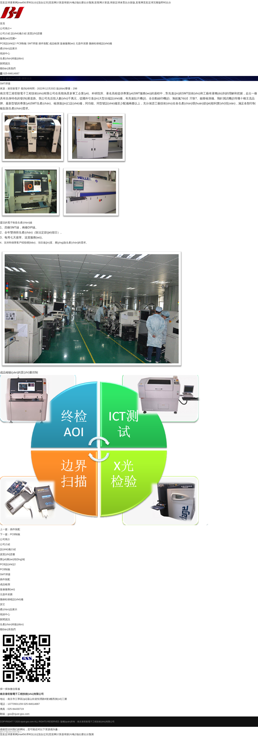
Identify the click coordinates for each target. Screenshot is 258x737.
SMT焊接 (32, 43)
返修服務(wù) (67, 43)
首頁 (2, 23)
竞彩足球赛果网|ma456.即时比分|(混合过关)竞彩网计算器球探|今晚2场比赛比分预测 (47, 734)
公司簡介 (5, 28)
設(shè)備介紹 (19, 33)
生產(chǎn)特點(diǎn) (12, 58)
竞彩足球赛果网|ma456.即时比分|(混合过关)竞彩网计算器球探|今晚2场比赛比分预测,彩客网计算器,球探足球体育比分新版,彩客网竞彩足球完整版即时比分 (85, 2)
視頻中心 (5, 53)
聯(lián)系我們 (8, 68)
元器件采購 (82, 43)
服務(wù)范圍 (7, 38)
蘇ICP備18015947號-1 (11, 732)
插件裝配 (44, 43)
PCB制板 (22, 43)
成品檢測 (54, 43)
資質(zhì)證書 (34, 33)
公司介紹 (5, 33)
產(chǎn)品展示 (8, 48)
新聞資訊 (5, 63)
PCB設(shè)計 (8, 43)
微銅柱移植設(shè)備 (100, 43)
